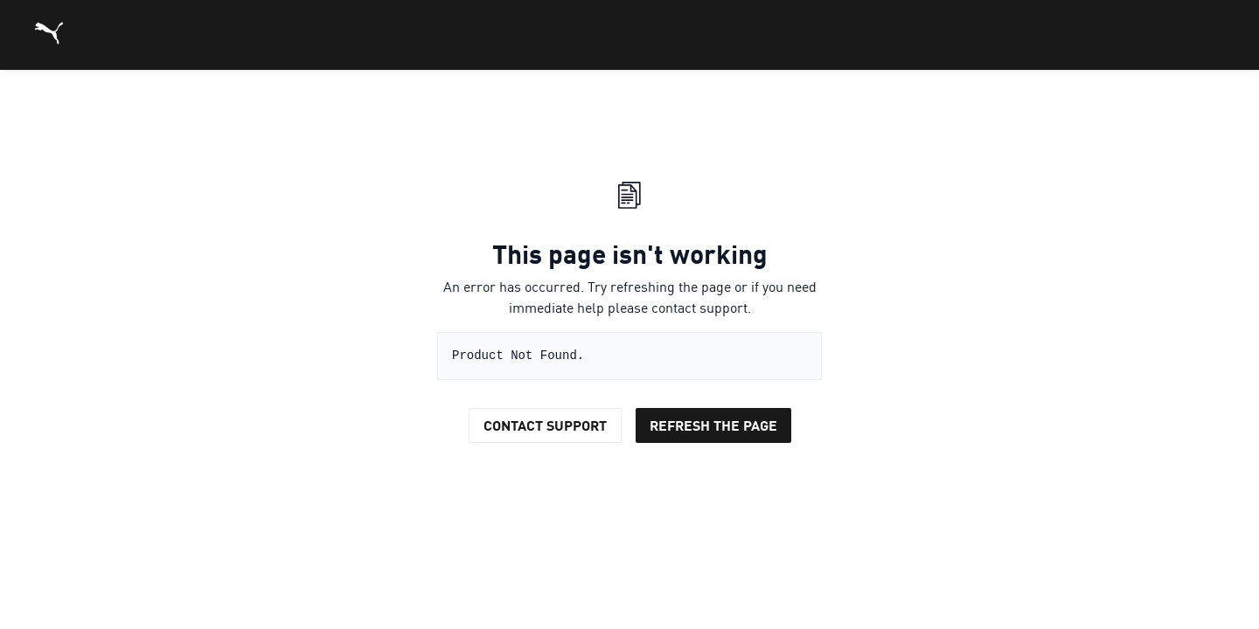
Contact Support (545, 425)
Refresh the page (713, 425)
